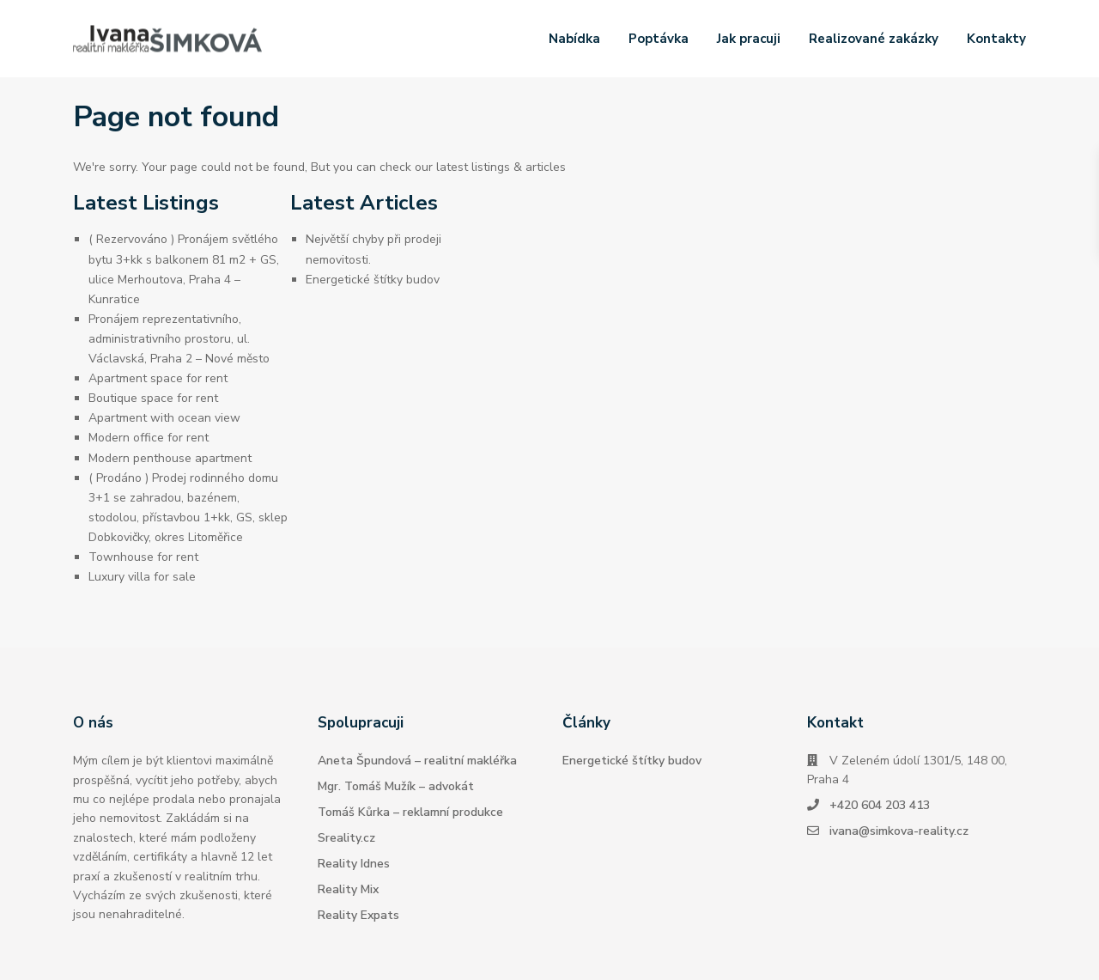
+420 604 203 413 (879, 805)
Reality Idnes (354, 863)
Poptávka (658, 38)
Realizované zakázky (873, 38)
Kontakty (996, 38)
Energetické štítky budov (373, 279)
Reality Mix (348, 889)
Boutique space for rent (153, 398)
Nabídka (574, 38)
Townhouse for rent (143, 557)
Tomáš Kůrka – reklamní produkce (410, 812)
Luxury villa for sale (142, 577)
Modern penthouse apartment (170, 458)
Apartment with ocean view (164, 418)
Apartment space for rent (158, 378)
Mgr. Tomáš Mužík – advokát (396, 786)
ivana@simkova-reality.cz (898, 831)
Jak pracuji (748, 38)
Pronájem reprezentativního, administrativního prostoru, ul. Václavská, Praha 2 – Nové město (179, 339)
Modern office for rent (148, 437)
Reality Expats (358, 915)
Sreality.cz (346, 838)
